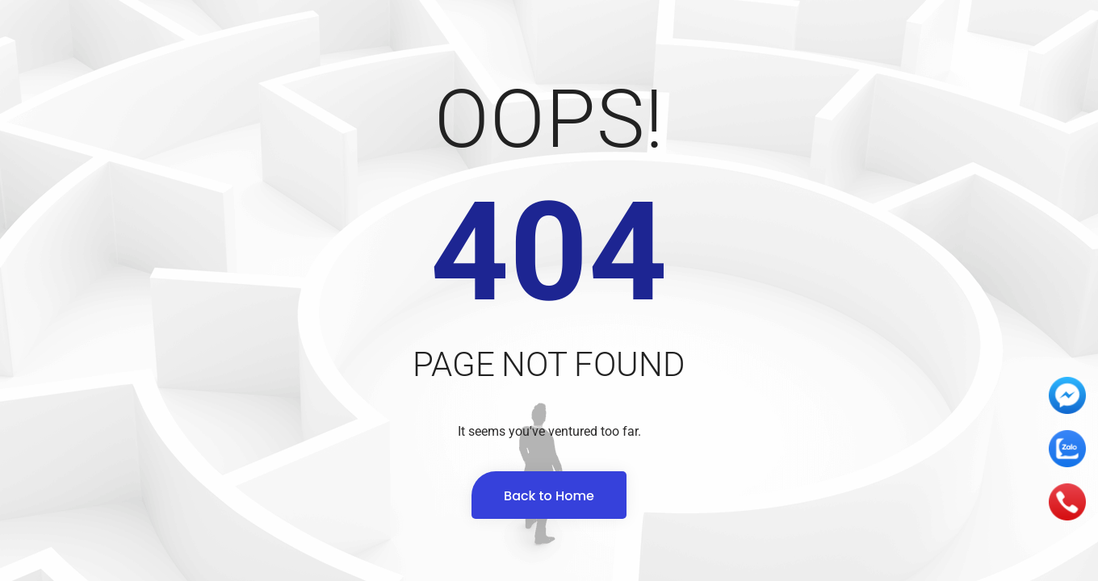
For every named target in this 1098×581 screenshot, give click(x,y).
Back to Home (549, 496)
